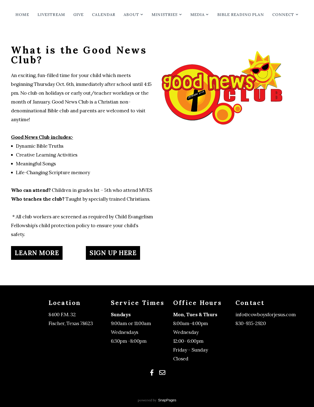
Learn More (37, 253)
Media (199, 14)
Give (78, 14)
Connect (285, 14)
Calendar (103, 14)
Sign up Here (113, 253)
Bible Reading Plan (240, 14)
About (133, 14)
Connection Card (255, 332)
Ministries (167, 14)
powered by (157, 400)
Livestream (51, 14)
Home (22, 14)
